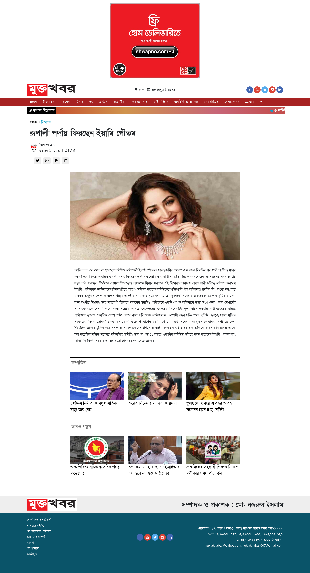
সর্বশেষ (65, 102)
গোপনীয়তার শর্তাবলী (39, 520)
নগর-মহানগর (138, 102)
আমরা (30, 543)
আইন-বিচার (160, 102)
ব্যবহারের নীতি (35, 526)
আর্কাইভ (32, 554)
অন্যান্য (252, 102)
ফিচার (79, 102)
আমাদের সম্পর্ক (36, 537)
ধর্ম (91, 102)
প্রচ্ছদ (33, 102)
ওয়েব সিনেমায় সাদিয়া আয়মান (152, 403)
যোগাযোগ (33, 548)
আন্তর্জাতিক (211, 102)
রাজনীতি (118, 102)
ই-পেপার (48, 102)
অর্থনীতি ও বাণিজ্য (186, 102)
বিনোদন (46, 122)
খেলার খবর (231, 102)
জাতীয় (103, 102)
